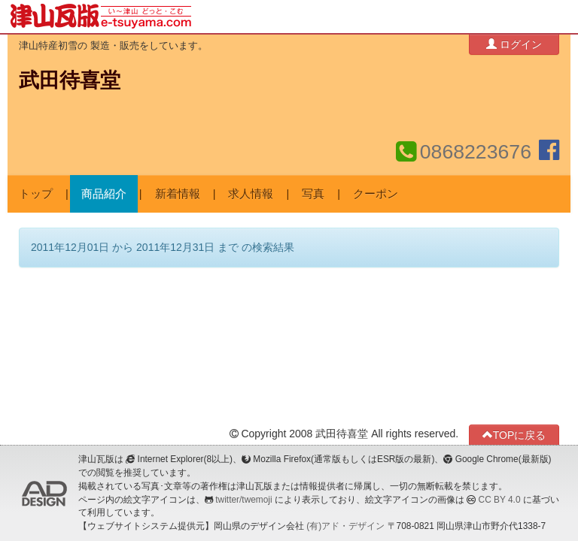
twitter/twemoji (243, 499)
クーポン (375, 194)
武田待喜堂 (69, 80)
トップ (36, 194)
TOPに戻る (514, 434)
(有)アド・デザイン (345, 526)
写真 (313, 194)
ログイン (514, 44)
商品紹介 (103, 194)
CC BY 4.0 (500, 499)
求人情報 (250, 194)
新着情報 (177, 194)
